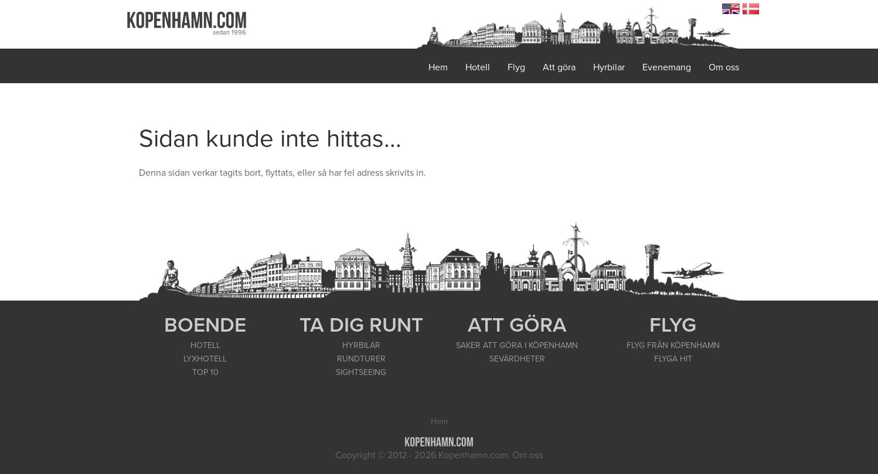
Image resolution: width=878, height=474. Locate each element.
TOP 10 (205, 372)
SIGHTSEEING (361, 372)
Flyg (516, 67)
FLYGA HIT (673, 359)
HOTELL (205, 345)
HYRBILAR (361, 345)
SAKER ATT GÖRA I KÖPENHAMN (517, 345)
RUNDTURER (361, 359)
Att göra (559, 67)
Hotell (477, 67)
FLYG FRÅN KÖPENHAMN (673, 345)
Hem (438, 67)
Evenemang (666, 67)
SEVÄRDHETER (517, 359)
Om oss (724, 67)
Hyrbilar (609, 67)
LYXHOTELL (205, 359)
